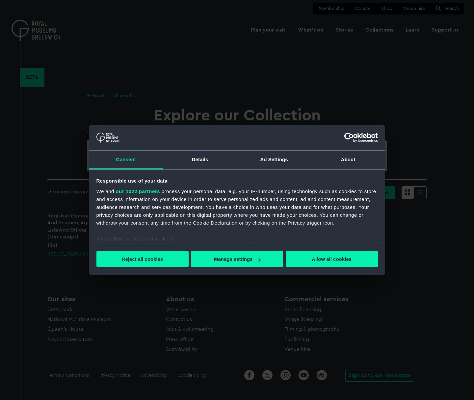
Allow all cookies (332, 259)
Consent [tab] (126, 159)
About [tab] (348, 159)
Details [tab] (200, 159)
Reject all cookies (142, 259)
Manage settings (237, 259)
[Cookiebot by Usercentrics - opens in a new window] (349, 137)
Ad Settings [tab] (274, 159)
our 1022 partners (138, 191)
